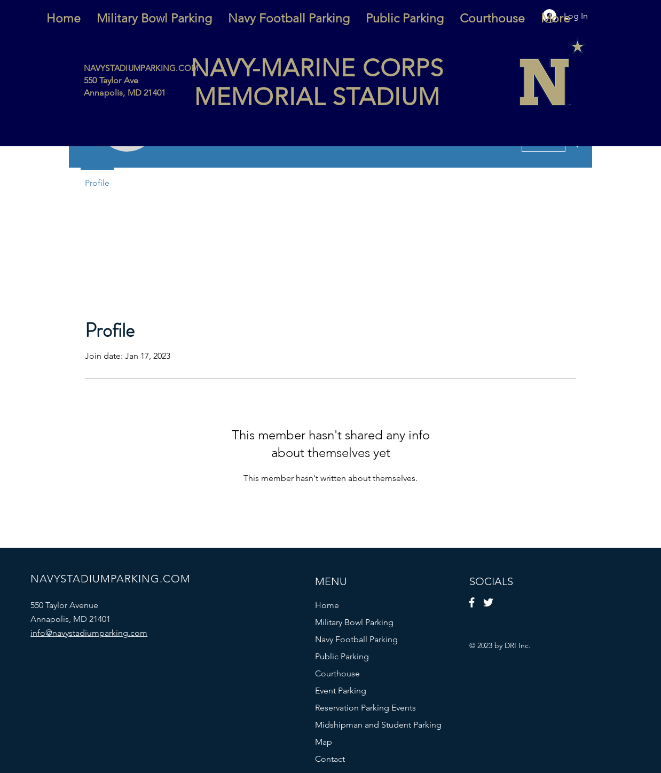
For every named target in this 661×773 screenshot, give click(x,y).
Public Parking (342, 656)
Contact (330, 759)
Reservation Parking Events (365, 708)
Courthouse (337, 673)
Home (327, 605)
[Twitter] (488, 602)
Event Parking (340, 690)
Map (323, 742)
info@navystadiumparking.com (88, 633)
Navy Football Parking (356, 639)
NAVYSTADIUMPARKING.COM (141, 68)
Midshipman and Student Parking (365, 725)
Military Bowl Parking (354, 622)
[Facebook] (471, 602)
